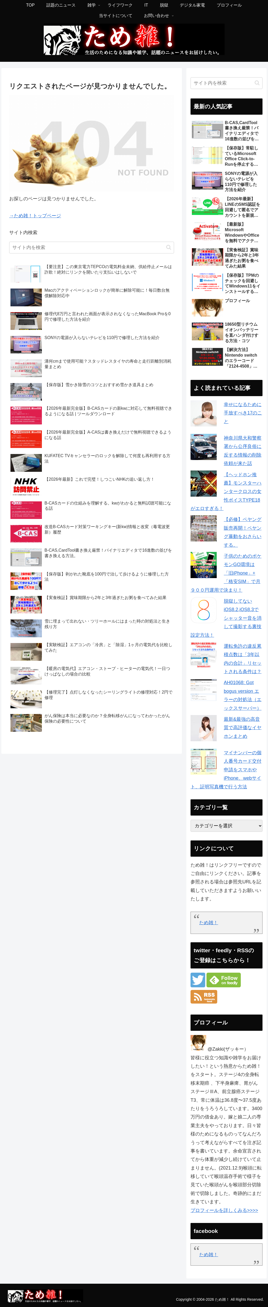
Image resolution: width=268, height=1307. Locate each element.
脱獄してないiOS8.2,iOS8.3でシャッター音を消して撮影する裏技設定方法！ (226, 618)
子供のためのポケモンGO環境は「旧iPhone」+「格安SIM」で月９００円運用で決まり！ (226, 573)
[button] (168, 247)
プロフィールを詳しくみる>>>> (224, 1210)
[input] (91, 247)
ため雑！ (208, 922)
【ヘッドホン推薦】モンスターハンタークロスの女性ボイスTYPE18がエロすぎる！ (226, 491)
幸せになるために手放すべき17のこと (243, 413)
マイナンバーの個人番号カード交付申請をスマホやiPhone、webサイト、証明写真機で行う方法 (226, 769)
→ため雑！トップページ (35, 215)
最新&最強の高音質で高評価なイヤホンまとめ (242, 728)
